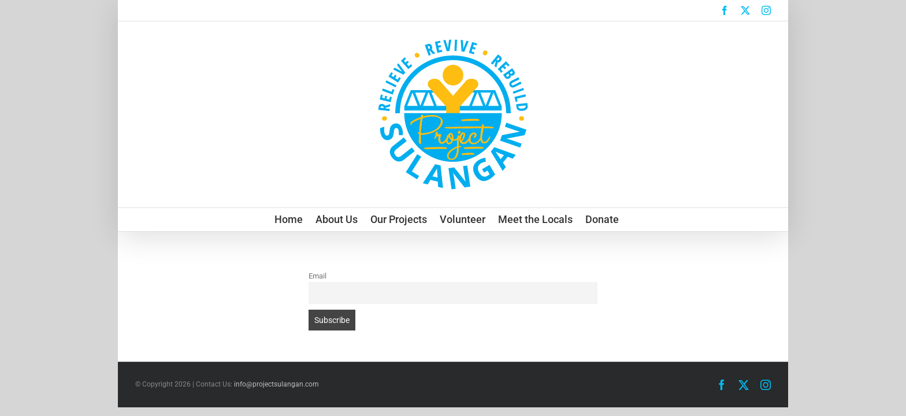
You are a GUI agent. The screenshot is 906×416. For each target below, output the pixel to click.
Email (317, 276)
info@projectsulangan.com (276, 384)
